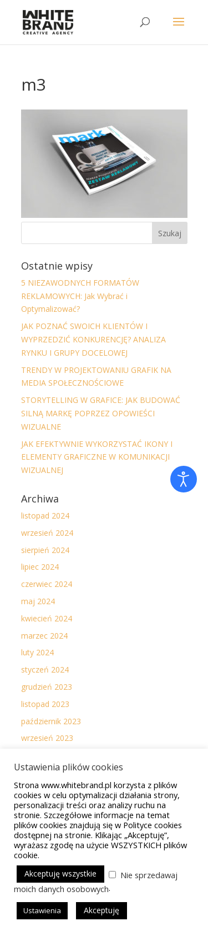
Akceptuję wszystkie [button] (60, 873)
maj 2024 (38, 601)
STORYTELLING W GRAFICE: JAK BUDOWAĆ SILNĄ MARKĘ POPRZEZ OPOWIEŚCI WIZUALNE (100, 413)
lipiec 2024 (40, 566)
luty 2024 (37, 652)
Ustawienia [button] (42, 910)
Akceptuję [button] (101, 910)
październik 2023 (51, 721)
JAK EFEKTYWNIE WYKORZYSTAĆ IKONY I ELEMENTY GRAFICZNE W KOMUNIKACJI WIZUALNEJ (97, 457)
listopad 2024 (45, 515)
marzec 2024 (44, 635)
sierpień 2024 (45, 550)
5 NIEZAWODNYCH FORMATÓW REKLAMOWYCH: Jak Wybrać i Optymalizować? (80, 296)
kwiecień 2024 (46, 618)
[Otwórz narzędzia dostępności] (183, 479)
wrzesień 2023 (47, 738)
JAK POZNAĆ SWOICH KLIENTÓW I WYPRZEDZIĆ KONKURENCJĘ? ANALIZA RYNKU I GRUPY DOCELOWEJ (93, 339)
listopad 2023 (45, 704)
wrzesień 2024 (47, 532)
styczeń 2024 (45, 669)
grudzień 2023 (46, 686)
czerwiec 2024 (46, 584)
